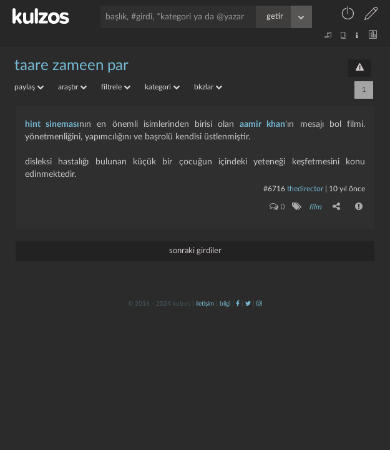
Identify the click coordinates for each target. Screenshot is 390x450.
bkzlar (208, 87)
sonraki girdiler (195, 251)
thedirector (305, 188)
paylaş (29, 87)
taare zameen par (71, 65)
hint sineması (52, 124)
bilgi (225, 304)
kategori (162, 87)
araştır (72, 87)
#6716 (274, 188)
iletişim (205, 304)
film (315, 207)
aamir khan (262, 124)
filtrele (115, 87)
